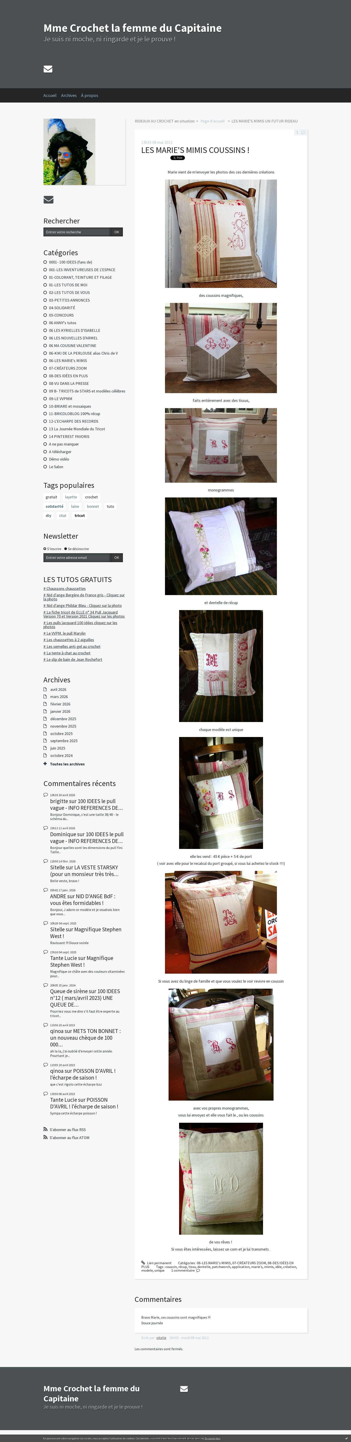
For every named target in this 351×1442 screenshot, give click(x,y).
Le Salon (56, 466)
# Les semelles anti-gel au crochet (72, 646)
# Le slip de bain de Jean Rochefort (72, 659)
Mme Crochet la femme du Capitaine (132, 28)
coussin (171, 1266)
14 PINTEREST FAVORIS (69, 436)
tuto (110, 506)
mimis (269, 1266)
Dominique (63, 834)
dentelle (203, 1266)
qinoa (57, 1031)
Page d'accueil (213, 121)
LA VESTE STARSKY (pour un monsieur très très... (84, 871)
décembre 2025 (63, 718)
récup (182, 1266)
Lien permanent (156, 1263)
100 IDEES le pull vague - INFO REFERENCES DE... (86, 804)
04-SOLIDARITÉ (62, 307)
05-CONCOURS (61, 315)
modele (147, 1270)
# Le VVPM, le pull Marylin (64, 633)
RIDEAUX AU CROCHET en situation (165, 121)
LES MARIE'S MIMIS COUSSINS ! (195, 150)
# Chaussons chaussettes (64, 588)
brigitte (59, 801)
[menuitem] (52, 95)
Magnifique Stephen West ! (86, 933)
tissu (192, 1266)
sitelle (161, 1337)
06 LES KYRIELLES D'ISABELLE (74, 330)
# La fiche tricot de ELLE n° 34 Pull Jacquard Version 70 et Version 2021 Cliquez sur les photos (84, 614)
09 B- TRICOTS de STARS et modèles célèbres (87, 391)
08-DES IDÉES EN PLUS (68, 375)
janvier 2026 (60, 711)
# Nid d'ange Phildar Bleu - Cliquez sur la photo (82, 605)
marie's (257, 1266)
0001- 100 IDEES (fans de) (70, 262)
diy (48, 515)
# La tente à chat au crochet (66, 653)
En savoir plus (212, 1438)
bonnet (93, 506)
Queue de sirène (69, 991)
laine (75, 506)
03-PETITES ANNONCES (69, 300)
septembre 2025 (63, 740)
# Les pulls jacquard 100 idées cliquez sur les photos (80, 624)
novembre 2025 (63, 726)
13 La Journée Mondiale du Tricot (77, 428)
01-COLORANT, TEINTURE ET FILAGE (80, 277)
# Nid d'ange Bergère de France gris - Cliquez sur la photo (84, 597)
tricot (80, 515)
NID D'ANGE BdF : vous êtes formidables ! (83, 899)
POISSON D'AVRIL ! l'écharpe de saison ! (83, 1074)
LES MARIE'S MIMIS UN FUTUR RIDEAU (264, 121)
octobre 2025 (61, 733)
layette (71, 496)
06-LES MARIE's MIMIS (68, 360)
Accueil (50, 95)
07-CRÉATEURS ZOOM (68, 368)
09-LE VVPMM (60, 398)
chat (62, 515)
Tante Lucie (63, 958)
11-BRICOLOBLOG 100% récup (74, 413)
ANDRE (58, 896)
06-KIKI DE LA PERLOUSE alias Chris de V (83, 353)
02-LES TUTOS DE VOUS (69, 292)
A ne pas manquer (64, 444)
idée (278, 1266)
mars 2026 (59, 696)
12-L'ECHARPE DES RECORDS (73, 421)
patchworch (221, 1266)
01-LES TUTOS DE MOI (68, 284)
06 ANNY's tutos (62, 322)
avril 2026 (58, 689)
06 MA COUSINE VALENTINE (72, 345)
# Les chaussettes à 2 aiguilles (68, 639)
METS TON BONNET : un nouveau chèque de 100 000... (85, 1037)
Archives (69, 95)
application (241, 1266)
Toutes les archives (67, 764)
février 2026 (60, 704)
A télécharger (60, 451)
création (289, 1266)
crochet (91, 496)
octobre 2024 (61, 755)
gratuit (51, 496)
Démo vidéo (59, 459)
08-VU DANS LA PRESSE (69, 383)
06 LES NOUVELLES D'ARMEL (73, 338)
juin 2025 (57, 748)
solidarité (54, 506)
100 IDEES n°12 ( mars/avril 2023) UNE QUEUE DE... (85, 998)
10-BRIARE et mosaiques (70, 406)
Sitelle (57, 867)
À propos (89, 95)
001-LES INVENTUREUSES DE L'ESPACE (82, 269)
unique (159, 1270)
